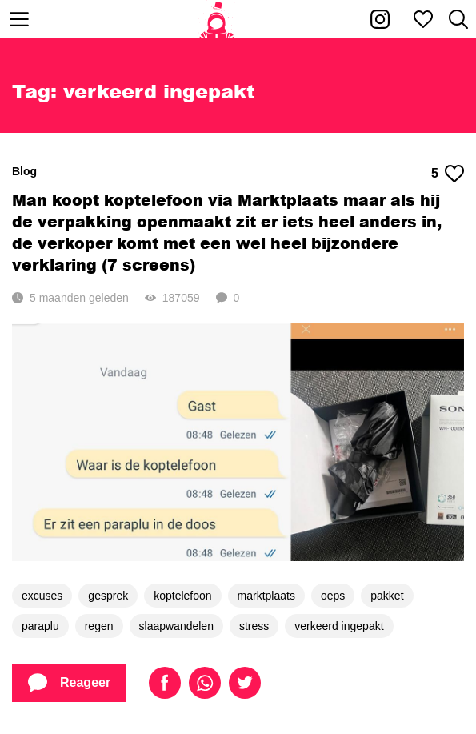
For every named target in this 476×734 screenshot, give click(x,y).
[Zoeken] (458, 19)
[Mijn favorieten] (423, 19)
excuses (42, 595)
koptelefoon (182, 595)
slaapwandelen (176, 626)
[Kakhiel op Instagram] (380, 19)
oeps (333, 595)
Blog (24, 171)
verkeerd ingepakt (338, 626)
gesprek (108, 595)
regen (99, 626)
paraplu (40, 626)
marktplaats (266, 595)
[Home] (217, 19)
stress (254, 626)
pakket (386, 595)
